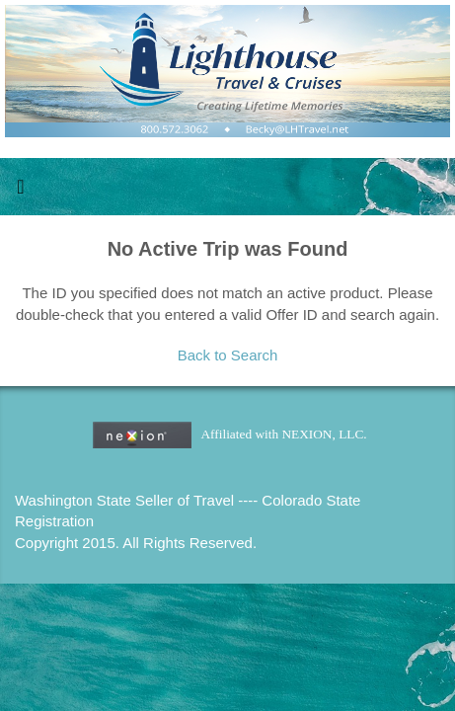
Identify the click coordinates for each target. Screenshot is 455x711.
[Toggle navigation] (21, 191)
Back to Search (228, 355)
